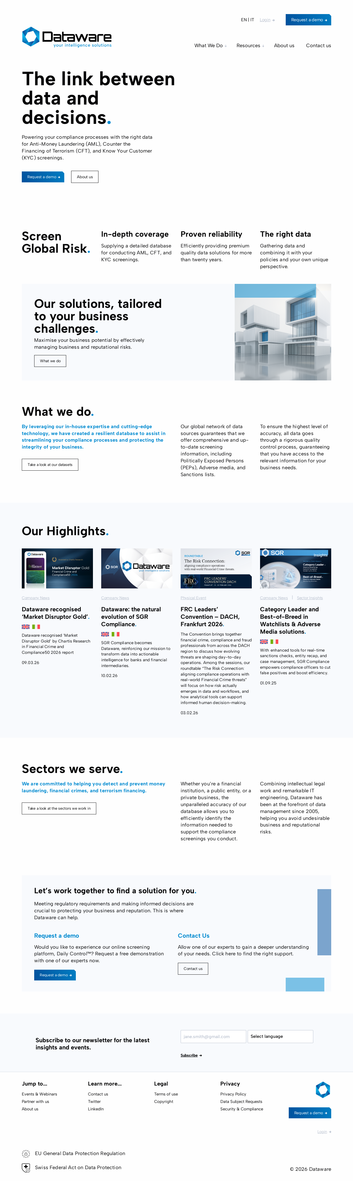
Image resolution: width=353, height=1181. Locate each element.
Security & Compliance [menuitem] (241, 1109)
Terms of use (166, 1094)
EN (244, 19)
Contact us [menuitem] (318, 45)
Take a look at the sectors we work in (59, 835)
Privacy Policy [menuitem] (233, 1094)
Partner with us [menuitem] (35, 1101)
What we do (50, 361)
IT (252, 19)
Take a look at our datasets (50, 491)
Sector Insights (310, 624)
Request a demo (307, 19)
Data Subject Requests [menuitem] (241, 1101)
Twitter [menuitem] (94, 1101)
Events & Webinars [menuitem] (39, 1094)
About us (85, 176)
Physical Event (193, 624)
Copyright (163, 1101)
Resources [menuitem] (248, 45)
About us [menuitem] (284, 45)
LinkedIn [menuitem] (96, 1109)
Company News (36, 624)
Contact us (193, 968)
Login (265, 19)
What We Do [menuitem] (208, 45)
